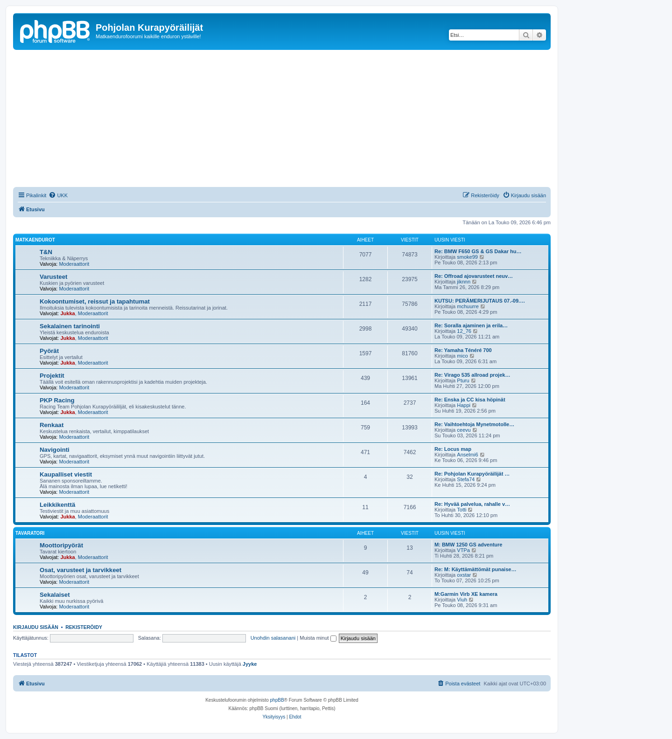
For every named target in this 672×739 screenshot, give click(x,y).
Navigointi (55, 449)
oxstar (464, 575)
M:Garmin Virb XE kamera (465, 594)
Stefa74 (466, 479)
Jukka (67, 313)
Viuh (462, 599)
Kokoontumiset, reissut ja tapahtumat (95, 301)
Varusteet (53, 276)
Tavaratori (29, 533)
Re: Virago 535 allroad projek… (472, 375)
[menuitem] (58, 195)
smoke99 (467, 257)
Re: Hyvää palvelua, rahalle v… (472, 504)
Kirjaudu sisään (35, 627)
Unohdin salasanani (273, 638)
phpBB (277, 700)
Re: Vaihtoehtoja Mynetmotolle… (474, 424)
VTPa (463, 550)
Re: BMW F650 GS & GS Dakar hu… (477, 251)
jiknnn (463, 281)
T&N (46, 252)
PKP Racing (57, 400)
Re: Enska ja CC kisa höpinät (469, 399)
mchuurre (467, 306)
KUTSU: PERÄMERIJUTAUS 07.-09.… (479, 301)
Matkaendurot (35, 239)
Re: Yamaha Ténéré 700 (463, 350)
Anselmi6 (467, 454)
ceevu (463, 430)
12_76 (464, 331)
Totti (461, 509)
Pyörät (49, 350)
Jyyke (250, 664)
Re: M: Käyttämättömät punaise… (475, 569)
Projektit (52, 375)
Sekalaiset (55, 594)
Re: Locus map (452, 449)
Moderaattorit (74, 264)
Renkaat (51, 424)
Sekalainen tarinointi (70, 326)
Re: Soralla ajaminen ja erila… (471, 325)
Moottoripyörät (61, 545)
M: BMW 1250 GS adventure (468, 544)
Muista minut (318, 638)
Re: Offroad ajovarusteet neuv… (473, 276)
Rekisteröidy (83, 627)
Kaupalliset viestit (66, 474)
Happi (463, 405)
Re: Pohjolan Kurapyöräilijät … (472, 474)
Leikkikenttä (57, 504)
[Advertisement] (293, 120)
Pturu (463, 380)
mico (462, 356)
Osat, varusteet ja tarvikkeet (80, 569)
